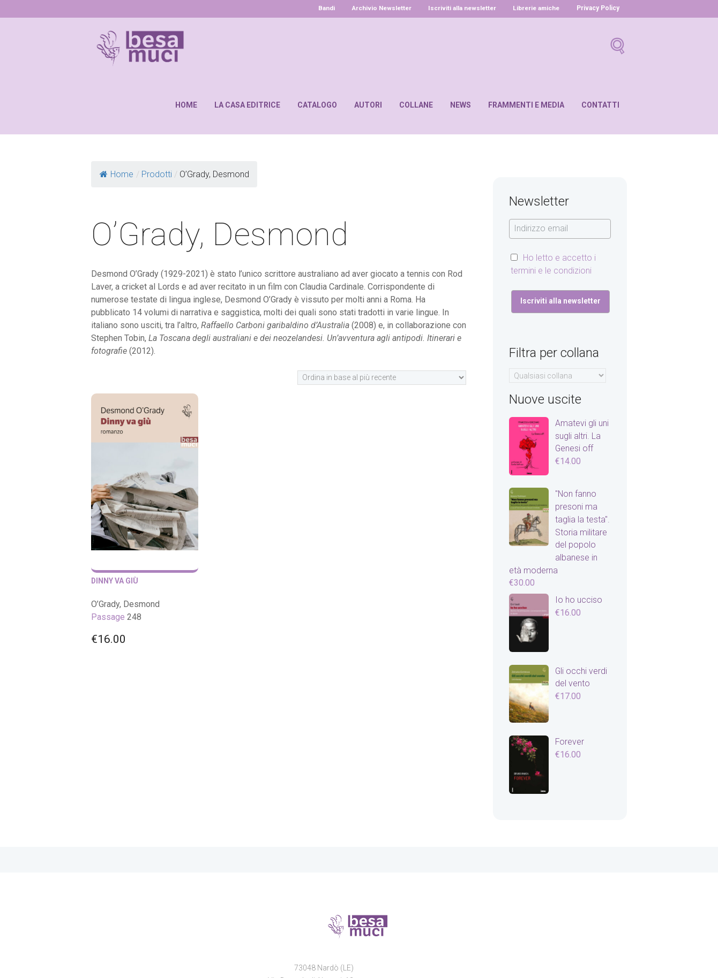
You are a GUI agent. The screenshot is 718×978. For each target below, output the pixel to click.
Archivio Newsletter (375, 8)
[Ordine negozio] (381, 377)
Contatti (600, 105)
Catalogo (317, 105)
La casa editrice (247, 105)
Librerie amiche (535, 8)
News (460, 105)
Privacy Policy (598, 8)
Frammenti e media (526, 105)
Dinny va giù (115, 581)
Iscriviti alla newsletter (458, 8)
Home (186, 105)
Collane (416, 105)
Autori (368, 105)
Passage (108, 617)
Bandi (318, 8)
